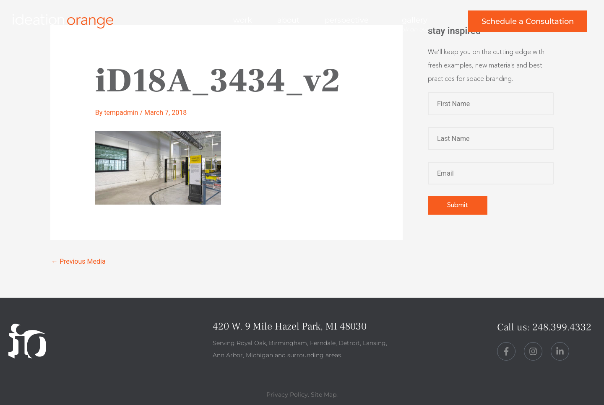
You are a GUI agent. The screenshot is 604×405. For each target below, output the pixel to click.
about (288, 20)
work (242, 20)
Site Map (323, 394)
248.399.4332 (561, 327)
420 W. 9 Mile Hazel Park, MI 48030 (290, 326)
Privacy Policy (287, 394)
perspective (347, 20)
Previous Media (78, 261)
